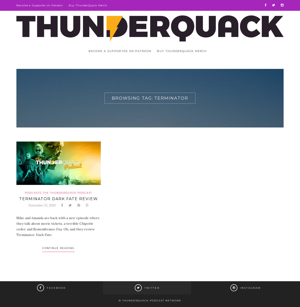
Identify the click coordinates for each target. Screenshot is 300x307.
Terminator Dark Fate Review (58, 199)
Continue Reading (58, 248)
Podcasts (33, 192)
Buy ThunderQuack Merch (88, 5)
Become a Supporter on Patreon (39, 5)
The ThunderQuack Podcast (67, 192)
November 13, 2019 (42, 205)
